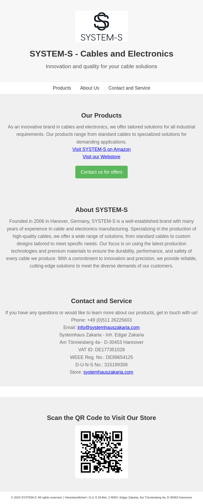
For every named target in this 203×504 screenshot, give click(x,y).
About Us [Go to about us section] (89, 88)
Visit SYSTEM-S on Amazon (101, 149)
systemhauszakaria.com (108, 372)
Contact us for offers (101, 172)
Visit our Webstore (101, 156)
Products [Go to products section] (62, 88)
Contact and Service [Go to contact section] (129, 88)
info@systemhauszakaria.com (108, 327)
